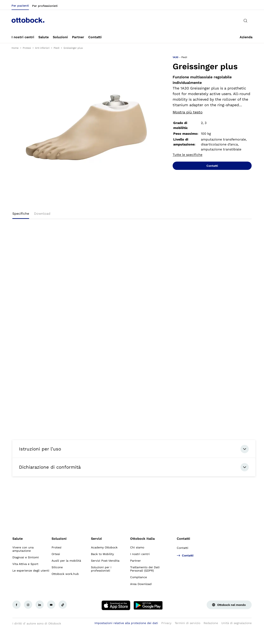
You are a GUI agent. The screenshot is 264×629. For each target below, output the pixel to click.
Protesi (27, 47)
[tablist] (132, 215)
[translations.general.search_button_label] (245, 20)
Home (15, 47)
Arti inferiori (42, 47)
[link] (23, 37)
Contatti (183, 539)
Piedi (56, 47)
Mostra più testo (188, 112)
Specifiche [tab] (20, 214)
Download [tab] (42, 214)
